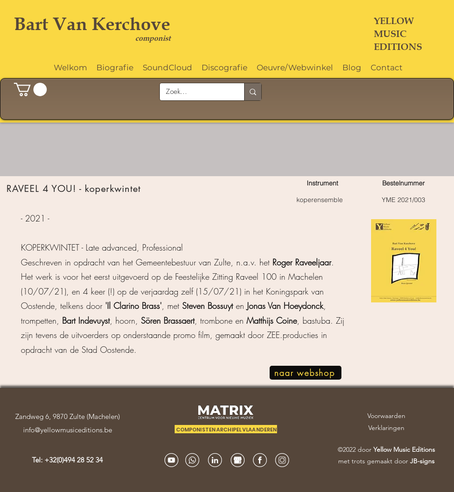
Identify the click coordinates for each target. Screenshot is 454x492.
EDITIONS (398, 46)
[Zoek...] (195, 91)
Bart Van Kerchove (92, 24)
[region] (227, 282)
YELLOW (394, 20)
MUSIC (390, 33)
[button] (30, 89)
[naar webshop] (305, 373)
